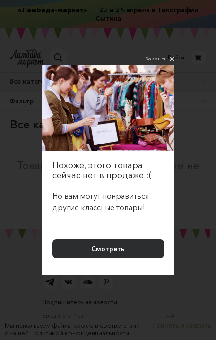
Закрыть (160, 59)
